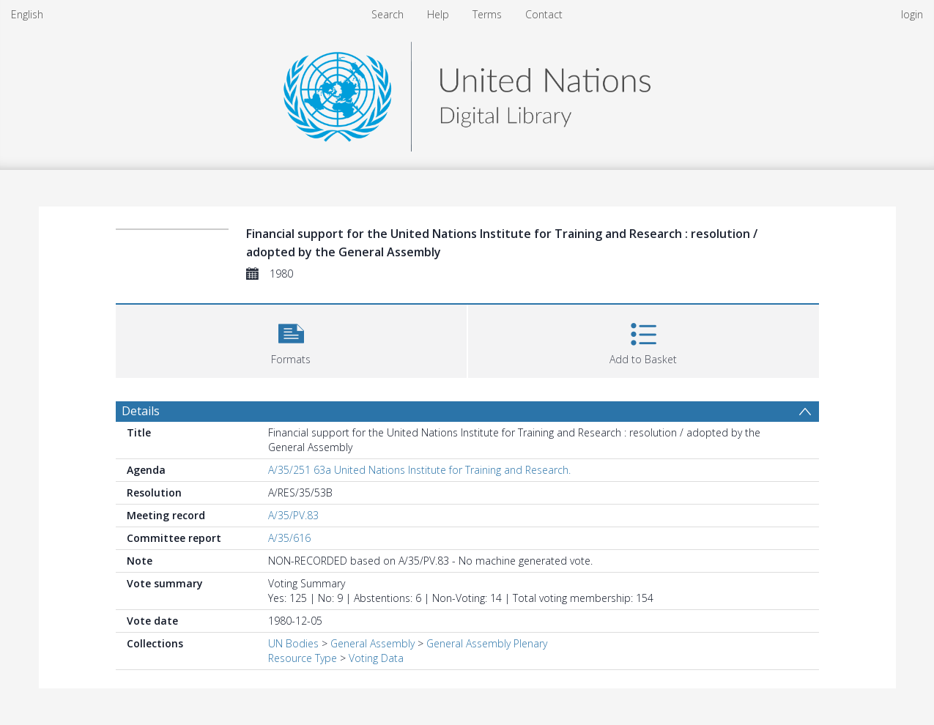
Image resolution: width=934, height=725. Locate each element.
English (27, 14)
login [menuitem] (912, 14)
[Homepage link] (466, 92)
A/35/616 (289, 538)
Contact (544, 14)
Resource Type (302, 658)
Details (141, 411)
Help (438, 14)
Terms (487, 14)
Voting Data (376, 658)
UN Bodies (293, 643)
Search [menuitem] (387, 14)
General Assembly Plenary (486, 643)
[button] (291, 339)
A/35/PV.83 (293, 515)
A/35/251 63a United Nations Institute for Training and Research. (419, 470)
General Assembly (372, 643)
